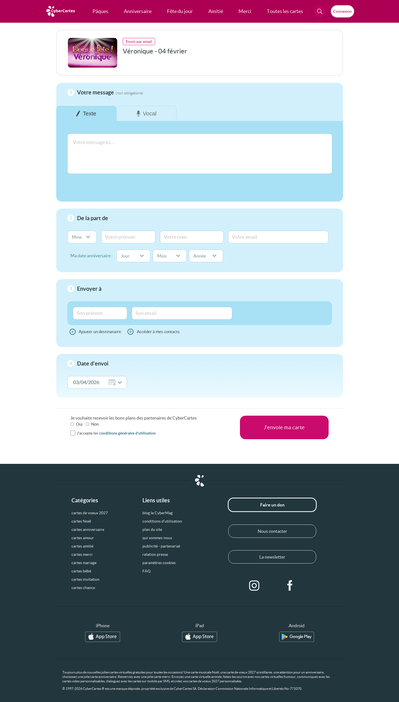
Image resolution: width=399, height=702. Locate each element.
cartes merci (82, 554)
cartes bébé (81, 571)
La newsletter (272, 556)
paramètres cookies (159, 562)
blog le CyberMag (157, 513)
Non (95, 424)
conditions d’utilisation (162, 521)
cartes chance (83, 587)
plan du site (152, 529)
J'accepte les (116, 433)
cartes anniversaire (87, 529)
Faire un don (272, 504)
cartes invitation (85, 579)
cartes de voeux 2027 (89, 513)
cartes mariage (83, 562)
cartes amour (82, 538)
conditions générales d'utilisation (127, 433)
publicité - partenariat (161, 546)
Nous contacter (272, 531)
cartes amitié (82, 546)
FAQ (146, 571)
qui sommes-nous (157, 538)
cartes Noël (81, 521)
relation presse (155, 554)
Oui (79, 424)
